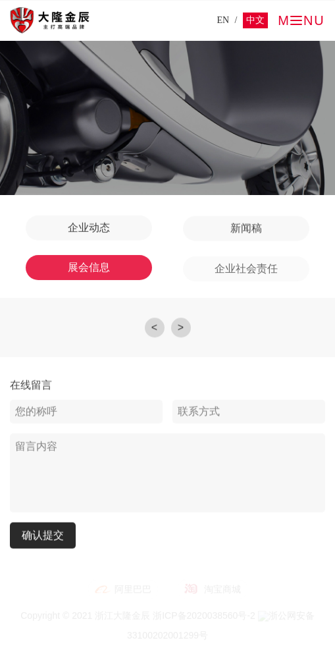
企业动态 (89, 227)
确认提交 (43, 535)
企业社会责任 (246, 269)
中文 (255, 20)
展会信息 (89, 267)
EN (223, 20)
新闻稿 (246, 229)
